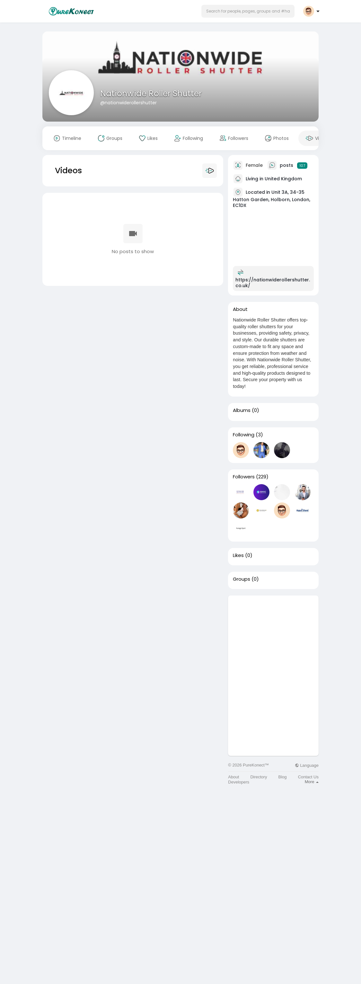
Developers (238, 782)
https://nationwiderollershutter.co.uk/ (272, 283)
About (233, 777)
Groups (241, 579)
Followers (244, 476)
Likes (238, 555)
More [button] (312, 781)
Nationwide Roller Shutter (151, 93)
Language (307, 765)
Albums (242, 410)
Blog (282, 777)
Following (243, 434)
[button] (248, 11)
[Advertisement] (273, 635)
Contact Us (308, 777)
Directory (258, 777)
